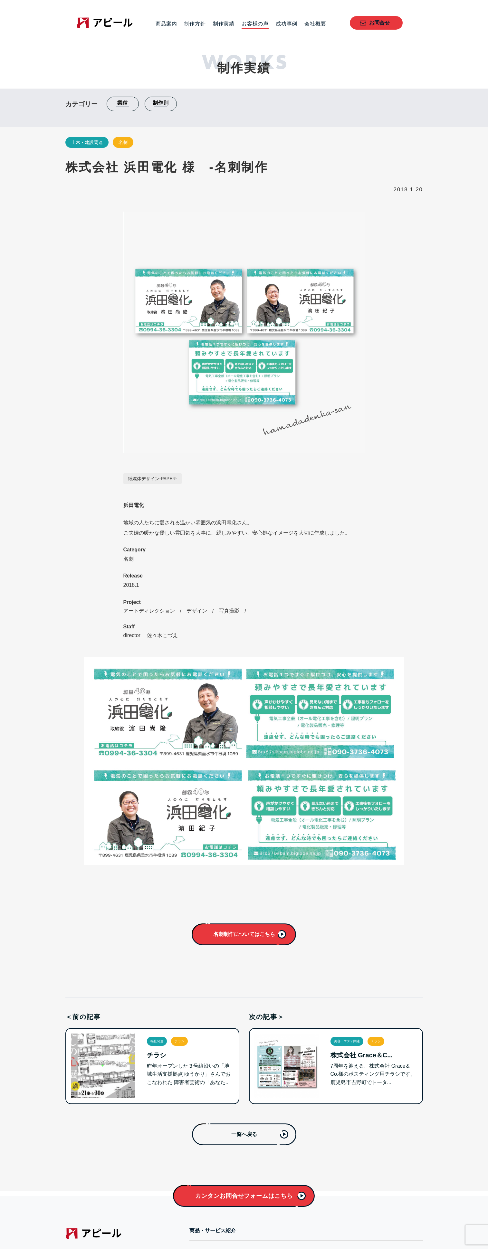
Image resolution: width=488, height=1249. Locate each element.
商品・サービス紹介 (212, 1230)
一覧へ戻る (244, 1134)
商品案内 (166, 23)
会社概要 (315, 23)
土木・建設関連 (87, 142)
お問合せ (379, 22)
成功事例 (286, 23)
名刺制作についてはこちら (244, 934)
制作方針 (195, 23)
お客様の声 (255, 23)
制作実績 (223, 23)
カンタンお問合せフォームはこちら (243, 1196)
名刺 (123, 142)
